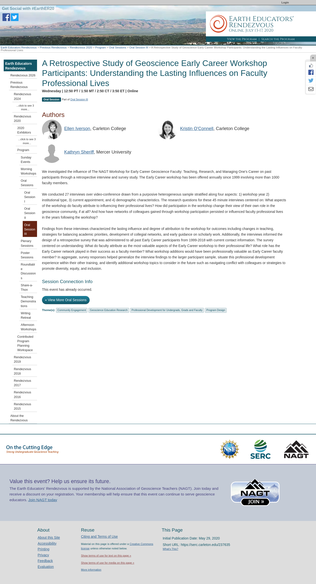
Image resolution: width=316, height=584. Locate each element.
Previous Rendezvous (53, 47)
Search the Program (278, 39)
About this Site (49, 537)
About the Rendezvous (19, 418)
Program (100, 47)
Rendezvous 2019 (22, 359)
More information (91, 569)
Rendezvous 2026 (23, 75)
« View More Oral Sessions (66, 300)
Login (285, 2)
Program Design (215, 310)
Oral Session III (138, 47)
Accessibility (47, 543)
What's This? (170, 548)
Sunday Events (26, 160)
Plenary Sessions (27, 243)
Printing (43, 549)
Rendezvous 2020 (81, 47)
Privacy (43, 555)
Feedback (45, 561)
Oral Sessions (117, 47)
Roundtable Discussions (28, 271)
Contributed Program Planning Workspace (25, 343)
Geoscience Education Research (109, 310)
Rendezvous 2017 (22, 383)
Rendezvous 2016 (22, 395)
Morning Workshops (28, 171)
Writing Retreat (26, 315)
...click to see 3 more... (25, 107)
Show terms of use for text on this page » (106, 555)
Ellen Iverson (77, 128)
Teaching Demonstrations (28, 301)
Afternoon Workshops (28, 327)
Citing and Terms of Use (99, 537)
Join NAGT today (42, 500)
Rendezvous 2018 (22, 371)
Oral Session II (29, 213)
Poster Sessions (27, 255)
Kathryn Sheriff (79, 152)
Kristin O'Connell (196, 128)
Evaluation (46, 567)
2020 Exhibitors (24, 130)
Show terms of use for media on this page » (107, 562)
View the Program (242, 39)
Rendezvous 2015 (22, 406)
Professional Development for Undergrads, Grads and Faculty (167, 310)
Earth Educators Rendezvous (19, 47)
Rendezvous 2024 (22, 96)
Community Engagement (72, 310)
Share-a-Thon (27, 288)
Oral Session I (29, 197)
